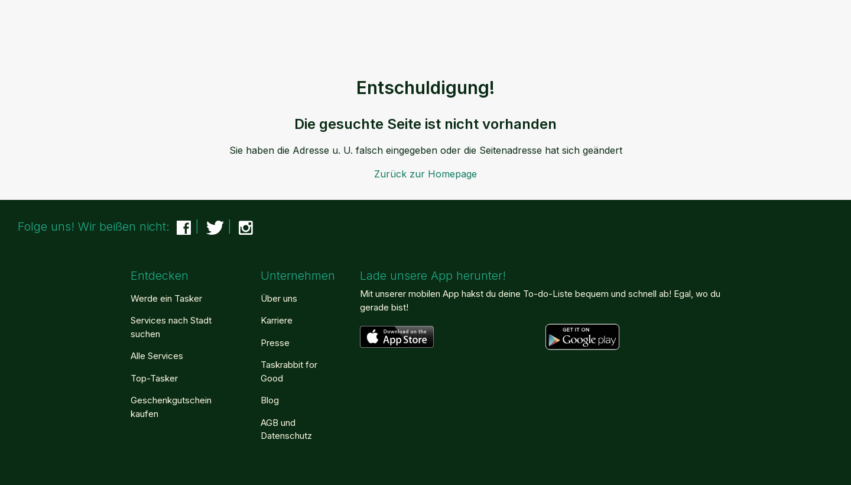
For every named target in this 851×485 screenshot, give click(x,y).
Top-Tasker (154, 378)
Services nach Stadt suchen (171, 327)
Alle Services (157, 355)
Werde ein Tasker (166, 298)
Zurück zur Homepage (425, 174)
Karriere (277, 320)
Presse (275, 342)
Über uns (279, 298)
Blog (270, 400)
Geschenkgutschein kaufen (171, 407)
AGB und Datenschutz (286, 429)
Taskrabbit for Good (289, 371)
